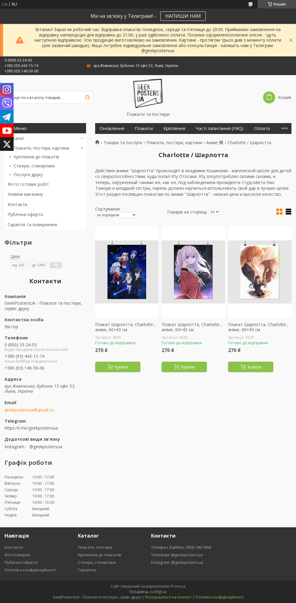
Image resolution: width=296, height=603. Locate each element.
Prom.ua (178, 586)
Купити (121, 367)
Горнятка (87, 570)
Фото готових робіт (28, 184)
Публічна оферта (25, 214)
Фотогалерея (17, 554)
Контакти (17, 204)
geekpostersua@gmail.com (31, 410)
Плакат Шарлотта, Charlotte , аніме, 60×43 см (125, 327)
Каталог (16, 138)
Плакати (144, 128)
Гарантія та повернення (32, 224)
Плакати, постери (95, 547)
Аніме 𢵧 (214, 142)
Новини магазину (25, 194)
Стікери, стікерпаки (97, 562)
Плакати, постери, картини (41, 148)
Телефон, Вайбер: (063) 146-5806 (181, 547)
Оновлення (112, 128)
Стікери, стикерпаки (34, 166)
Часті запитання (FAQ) (219, 128)
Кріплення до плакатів (36, 157)
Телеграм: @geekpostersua (177, 554)
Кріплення (174, 128)
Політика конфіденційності (30, 570)
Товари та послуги (123, 142)
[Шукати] (87, 97)
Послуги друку (28, 174)
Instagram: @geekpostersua (177, 562)
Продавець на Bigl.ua (148, 591)
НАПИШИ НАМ (183, 16)
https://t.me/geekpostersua (31, 428)
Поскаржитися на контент (168, 597)
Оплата (262, 128)
